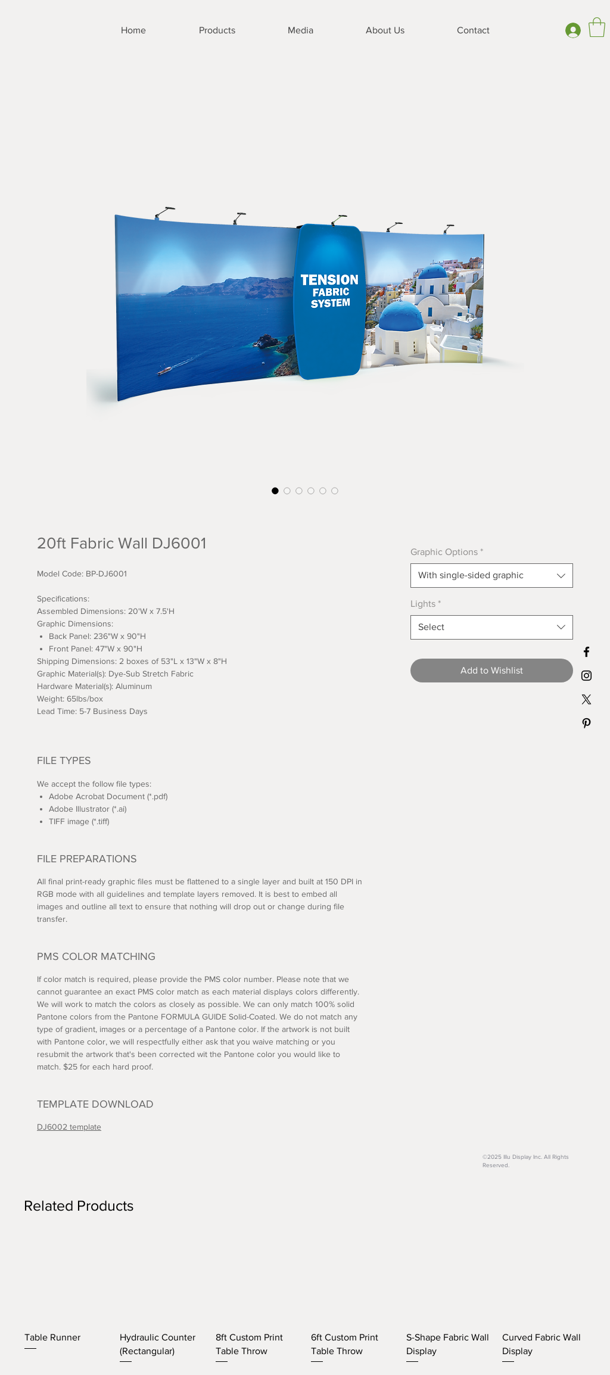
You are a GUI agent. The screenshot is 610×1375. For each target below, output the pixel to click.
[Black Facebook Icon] (586, 652)
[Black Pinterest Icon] (586, 723)
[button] (597, 27)
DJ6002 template (69, 1126)
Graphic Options (446, 552)
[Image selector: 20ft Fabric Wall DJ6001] (275, 491)
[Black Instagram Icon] (586, 675)
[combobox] (491, 575)
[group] (305, 1301)
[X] (586, 699)
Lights (425, 603)
